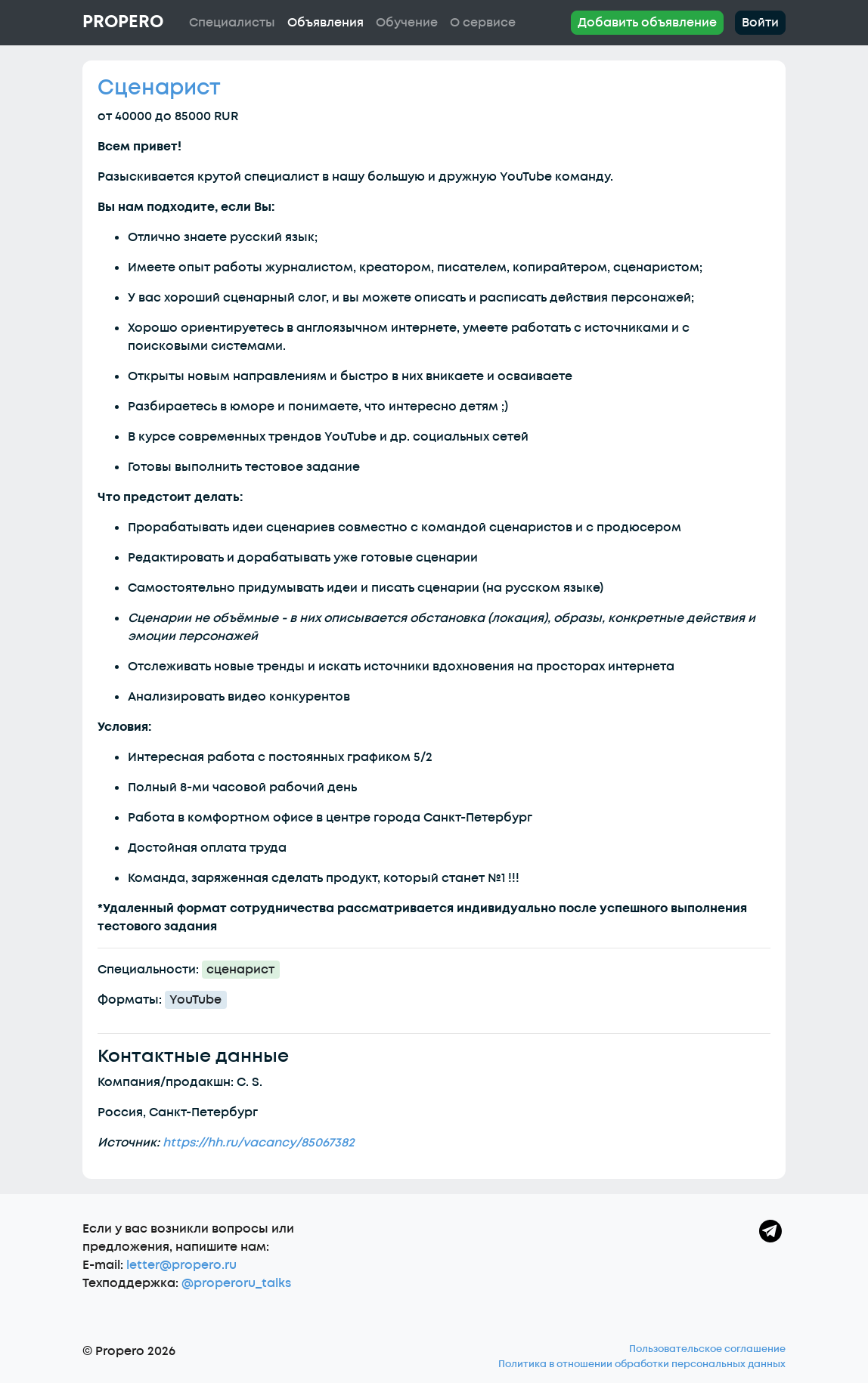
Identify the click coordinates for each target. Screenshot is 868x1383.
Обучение (407, 22)
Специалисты (232, 22)
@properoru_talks (236, 1283)
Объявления (325, 22)
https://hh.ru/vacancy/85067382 (259, 1142)
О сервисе (483, 22)
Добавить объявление (647, 22)
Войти (760, 22)
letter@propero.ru (181, 1265)
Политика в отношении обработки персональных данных (642, 1364)
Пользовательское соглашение (707, 1349)
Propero (122, 22)
